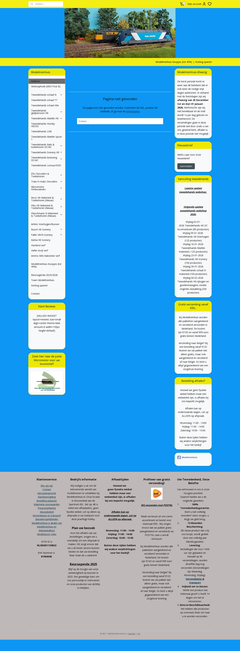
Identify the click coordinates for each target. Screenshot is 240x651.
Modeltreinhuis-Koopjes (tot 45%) (174, 61)
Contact (35, 293)
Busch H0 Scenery (46, 229)
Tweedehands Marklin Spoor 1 (46, 138)
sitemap (131, 633)
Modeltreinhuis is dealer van (47, 523)
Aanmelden (186, 166)
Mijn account (197, 4)
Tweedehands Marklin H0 (46, 118)
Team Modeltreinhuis (42, 280)
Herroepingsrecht (46, 493)
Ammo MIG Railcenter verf (45, 255)
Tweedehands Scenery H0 (46, 152)
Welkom (35, 81)
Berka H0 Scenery (40, 240)
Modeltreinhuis (187, 457)
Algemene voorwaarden (47, 504)
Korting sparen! (203, 61)
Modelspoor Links (46, 534)
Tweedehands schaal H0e (45, 105)
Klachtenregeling (47, 496)
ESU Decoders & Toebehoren (46, 175)
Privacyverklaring (47, 508)
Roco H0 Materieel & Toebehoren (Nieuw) (46, 199)
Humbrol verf (38, 245)
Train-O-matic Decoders (46, 181)
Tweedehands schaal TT (44, 100)
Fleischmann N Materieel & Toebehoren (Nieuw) (46, 214)
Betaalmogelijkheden (46, 519)
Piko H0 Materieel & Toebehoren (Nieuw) (46, 207)
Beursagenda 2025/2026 (44, 275)
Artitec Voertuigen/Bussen (45, 224)
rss (139, 633)
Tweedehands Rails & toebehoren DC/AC (46, 146)
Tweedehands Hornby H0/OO (43, 125)
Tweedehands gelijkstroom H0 (46, 112)
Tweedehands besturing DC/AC (46, 159)
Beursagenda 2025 (83, 564)
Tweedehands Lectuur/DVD (46, 165)
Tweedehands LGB (41, 131)
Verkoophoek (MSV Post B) (45, 86)
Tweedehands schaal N (46, 94)
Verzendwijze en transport (47, 515)
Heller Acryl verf (39, 250)
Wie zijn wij (47, 485)
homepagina (133, 111)
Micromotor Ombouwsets (46, 188)
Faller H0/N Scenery (46, 234)
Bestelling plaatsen (46, 500)
